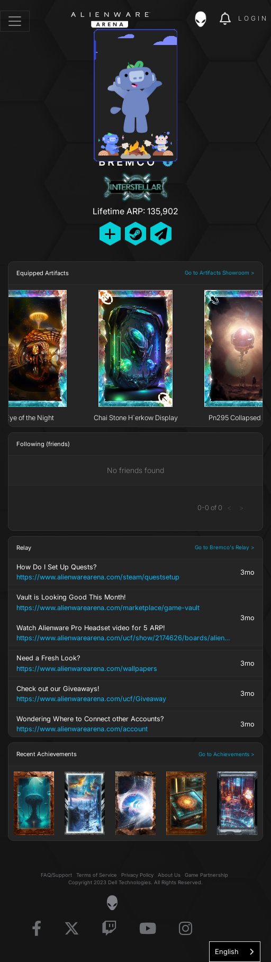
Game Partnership (206, 875)
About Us (169, 875)
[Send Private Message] (160, 234)
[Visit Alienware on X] (72, 929)
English (227, 951)
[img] (206, 19)
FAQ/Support (56, 875)
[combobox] (234, 951)
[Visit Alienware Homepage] (112, 902)
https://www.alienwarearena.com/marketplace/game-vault (108, 608)
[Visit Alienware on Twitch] (109, 929)
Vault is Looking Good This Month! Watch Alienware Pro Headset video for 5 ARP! (125, 618)
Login (253, 18)
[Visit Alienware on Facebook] (36, 929)
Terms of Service (96, 875)
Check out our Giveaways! (125, 694)
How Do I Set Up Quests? (125, 572)
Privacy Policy (137, 875)
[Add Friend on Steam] (135, 234)
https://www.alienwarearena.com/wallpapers (86, 669)
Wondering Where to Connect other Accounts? (125, 724)
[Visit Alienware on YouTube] (148, 929)
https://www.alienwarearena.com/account (82, 729)
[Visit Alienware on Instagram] (185, 929)
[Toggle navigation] (15, 21)
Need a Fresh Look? (125, 663)
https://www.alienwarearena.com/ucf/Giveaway (91, 699)
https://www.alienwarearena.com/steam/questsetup (97, 577)
